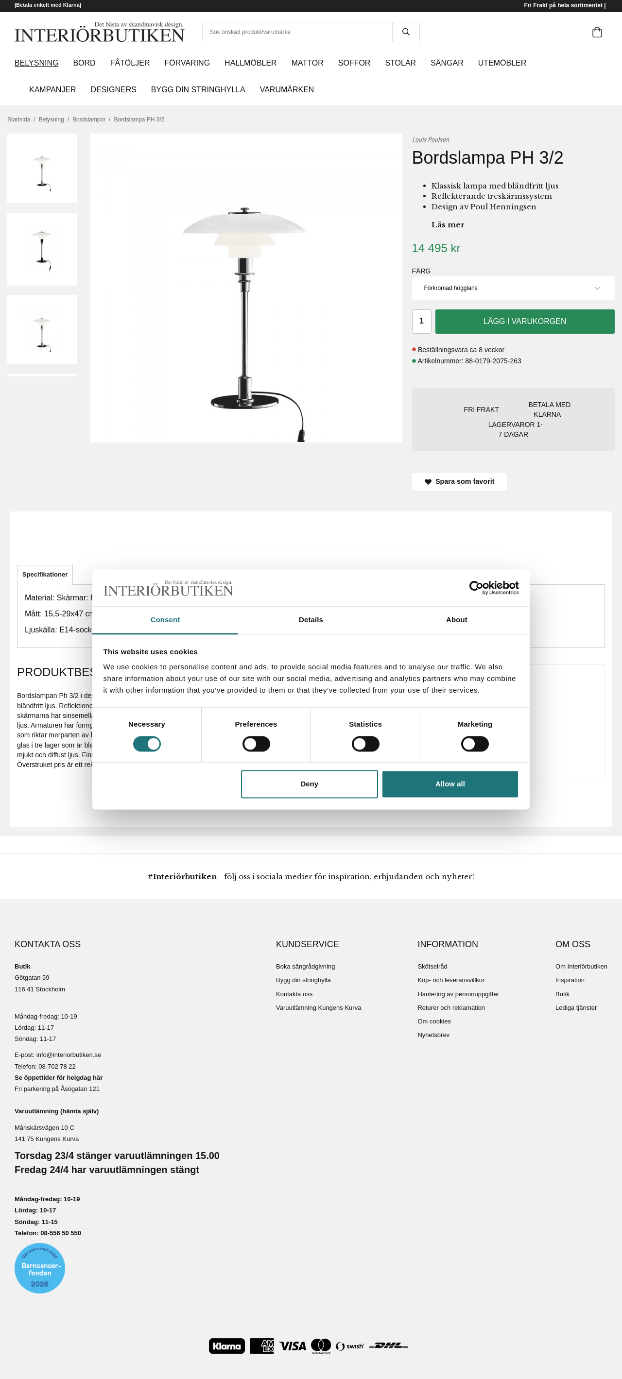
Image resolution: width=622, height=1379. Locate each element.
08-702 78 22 (57, 1066)
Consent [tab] (165, 620)
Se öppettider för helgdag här (59, 1077)
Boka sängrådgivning (305, 966)
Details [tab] (311, 620)
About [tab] (456, 620)
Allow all (450, 784)
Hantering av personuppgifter (458, 994)
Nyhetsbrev (433, 1035)
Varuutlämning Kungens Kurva (318, 1007)
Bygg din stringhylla (303, 980)
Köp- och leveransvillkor (450, 980)
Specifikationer (45, 574)
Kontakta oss (294, 994)
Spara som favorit (460, 481)
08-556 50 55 (59, 1233)
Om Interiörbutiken (581, 966)
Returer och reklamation (451, 1007)
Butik (562, 994)
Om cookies (434, 1021)
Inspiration (570, 980)
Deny (309, 784)
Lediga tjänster (576, 1007)
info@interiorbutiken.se (68, 1054)
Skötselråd (432, 966)
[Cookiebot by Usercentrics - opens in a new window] (476, 587)
